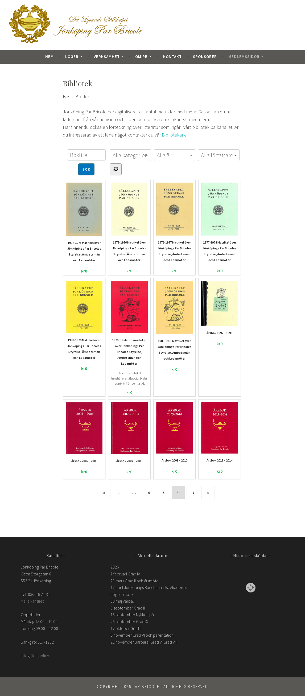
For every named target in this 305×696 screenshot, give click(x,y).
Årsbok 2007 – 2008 (129, 432)
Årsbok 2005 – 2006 (84, 432)
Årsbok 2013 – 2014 (219, 432)
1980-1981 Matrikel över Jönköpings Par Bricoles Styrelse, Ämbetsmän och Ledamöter (174, 320)
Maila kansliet (32, 601)
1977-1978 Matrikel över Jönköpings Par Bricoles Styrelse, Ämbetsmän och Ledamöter (219, 222)
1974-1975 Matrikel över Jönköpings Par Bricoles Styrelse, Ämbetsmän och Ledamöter (84, 222)
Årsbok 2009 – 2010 (174, 432)
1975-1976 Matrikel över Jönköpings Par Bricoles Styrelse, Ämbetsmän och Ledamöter (129, 222)
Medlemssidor (243, 56)
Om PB (141, 56)
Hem (49, 56)
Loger (72, 56)
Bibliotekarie (174, 135)
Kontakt (172, 56)
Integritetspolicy (35, 655)
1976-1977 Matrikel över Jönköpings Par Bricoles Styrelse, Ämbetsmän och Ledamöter (174, 222)
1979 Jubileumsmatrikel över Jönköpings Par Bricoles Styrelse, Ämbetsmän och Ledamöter (129, 323)
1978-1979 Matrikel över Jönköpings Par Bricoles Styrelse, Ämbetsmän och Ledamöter (84, 320)
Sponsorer (205, 56)
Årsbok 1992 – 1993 (219, 308)
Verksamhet (107, 56)
